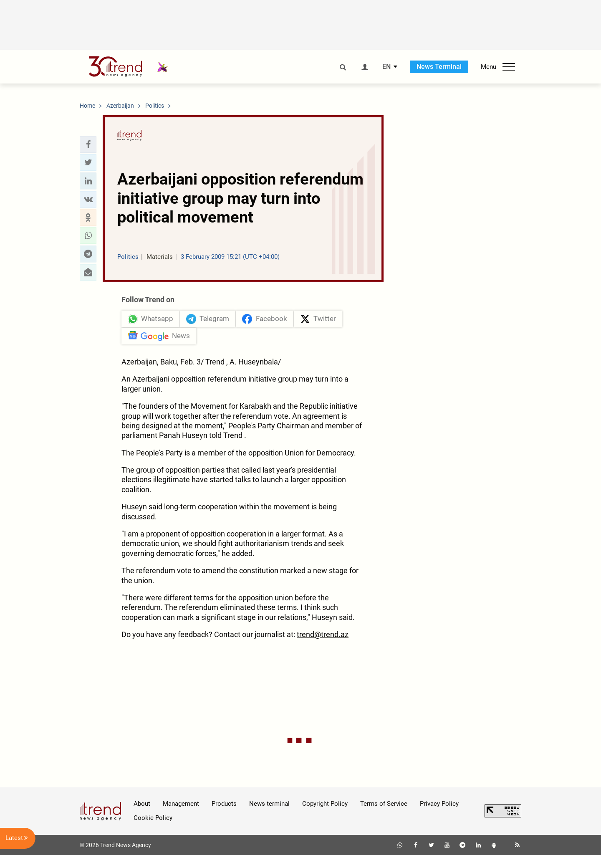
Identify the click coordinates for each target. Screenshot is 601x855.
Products (224, 803)
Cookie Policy (153, 818)
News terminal (269, 803)
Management (181, 803)
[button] (88, 144)
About (142, 803)
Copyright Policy (325, 803)
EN (386, 66)
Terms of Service (383, 803)
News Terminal (439, 67)
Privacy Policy (439, 803)
